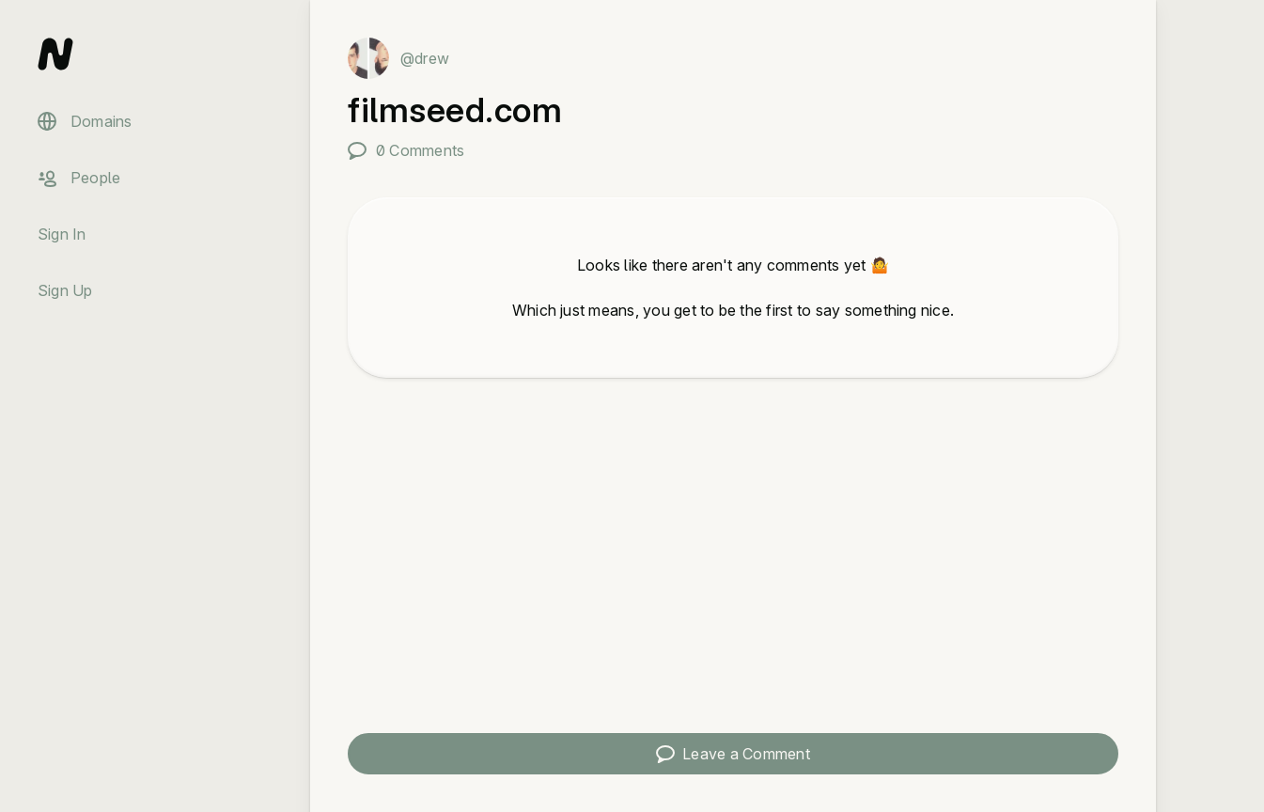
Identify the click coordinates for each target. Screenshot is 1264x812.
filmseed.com (455, 110)
